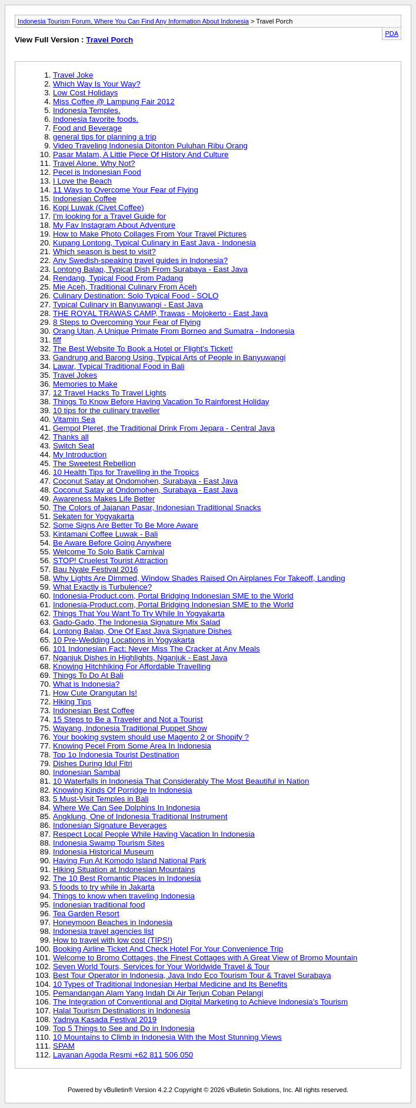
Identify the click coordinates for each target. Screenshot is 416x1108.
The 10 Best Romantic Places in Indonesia (127, 878)
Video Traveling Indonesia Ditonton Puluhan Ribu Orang (150, 145)
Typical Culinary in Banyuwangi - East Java (128, 304)
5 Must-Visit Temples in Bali (100, 798)
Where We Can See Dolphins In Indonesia (126, 807)
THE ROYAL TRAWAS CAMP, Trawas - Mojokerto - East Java (160, 313)
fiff (57, 339)
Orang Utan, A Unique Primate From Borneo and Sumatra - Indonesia (173, 331)
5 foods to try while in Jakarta (104, 887)
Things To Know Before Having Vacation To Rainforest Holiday (161, 401)
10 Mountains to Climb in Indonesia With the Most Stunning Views (167, 1037)
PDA (391, 33)
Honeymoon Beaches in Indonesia (112, 922)
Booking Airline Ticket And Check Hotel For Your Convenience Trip (168, 948)
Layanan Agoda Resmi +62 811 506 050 (123, 1054)
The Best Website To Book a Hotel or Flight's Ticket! (143, 348)
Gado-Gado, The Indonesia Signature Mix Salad (136, 622)
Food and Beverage (87, 128)
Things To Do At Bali (88, 675)
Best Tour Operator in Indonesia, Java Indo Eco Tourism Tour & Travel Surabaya (192, 975)
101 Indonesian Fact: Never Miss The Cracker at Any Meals (156, 648)
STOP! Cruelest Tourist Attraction (110, 560)
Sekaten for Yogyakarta (93, 516)
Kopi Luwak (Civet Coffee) (98, 207)
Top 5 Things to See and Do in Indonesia (124, 1028)
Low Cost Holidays (85, 92)
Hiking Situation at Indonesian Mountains (124, 869)
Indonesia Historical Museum (103, 851)
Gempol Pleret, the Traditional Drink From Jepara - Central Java (164, 428)
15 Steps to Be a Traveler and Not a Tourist (128, 719)
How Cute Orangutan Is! (95, 692)
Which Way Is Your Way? (97, 83)
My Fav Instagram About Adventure (114, 225)
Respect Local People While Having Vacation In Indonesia (154, 834)
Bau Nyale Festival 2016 (95, 569)
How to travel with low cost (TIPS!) (112, 940)
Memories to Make (85, 384)
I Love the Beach (82, 181)
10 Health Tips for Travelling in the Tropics (126, 472)
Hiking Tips (72, 701)
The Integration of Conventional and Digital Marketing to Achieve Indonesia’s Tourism (200, 1001)
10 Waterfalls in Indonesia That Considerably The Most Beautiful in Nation (181, 781)
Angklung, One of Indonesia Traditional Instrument (140, 816)
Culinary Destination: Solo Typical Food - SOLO (135, 295)
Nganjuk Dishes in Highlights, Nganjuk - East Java (140, 657)
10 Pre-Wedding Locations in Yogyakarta (124, 639)
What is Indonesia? (86, 684)
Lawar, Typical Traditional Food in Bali (119, 366)
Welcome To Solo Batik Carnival (108, 551)
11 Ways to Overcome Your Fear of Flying (125, 189)
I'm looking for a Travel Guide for (109, 216)
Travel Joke (73, 75)
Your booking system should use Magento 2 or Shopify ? (151, 737)
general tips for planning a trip (105, 136)
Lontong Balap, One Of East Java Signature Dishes (142, 631)
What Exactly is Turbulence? (102, 587)
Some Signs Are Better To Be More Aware (125, 525)
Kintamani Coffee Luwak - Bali (105, 534)
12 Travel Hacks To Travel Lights (109, 392)
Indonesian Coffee (85, 198)
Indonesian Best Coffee (93, 710)
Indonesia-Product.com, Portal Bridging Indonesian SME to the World (173, 595)
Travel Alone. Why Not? (94, 163)
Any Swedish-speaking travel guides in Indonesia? (140, 260)
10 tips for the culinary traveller (106, 410)
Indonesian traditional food (99, 904)
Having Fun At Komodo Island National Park (129, 860)
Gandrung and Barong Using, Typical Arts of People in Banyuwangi (169, 357)
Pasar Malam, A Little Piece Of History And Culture (141, 154)
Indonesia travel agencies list (103, 931)
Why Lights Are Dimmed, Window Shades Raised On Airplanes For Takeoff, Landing (199, 578)
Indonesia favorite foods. (95, 119)
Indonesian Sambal (86, 772)
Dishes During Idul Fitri (92, 763)
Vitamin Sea (74, 419)
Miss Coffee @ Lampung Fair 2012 (114, 101)
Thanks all (71, 436)
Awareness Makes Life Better (104, 498)
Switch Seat (73, 445)
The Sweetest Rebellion (94, 463)
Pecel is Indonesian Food (97, 172)
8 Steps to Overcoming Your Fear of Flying (127, 322)
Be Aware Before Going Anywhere (112, 542)
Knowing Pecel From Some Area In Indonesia (132, 745)
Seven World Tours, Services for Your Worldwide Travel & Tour (161, 966)
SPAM (64, 1046)
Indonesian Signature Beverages (110, 825)
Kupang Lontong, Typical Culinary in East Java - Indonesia (154, 242)
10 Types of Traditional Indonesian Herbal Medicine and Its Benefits (170, 984)
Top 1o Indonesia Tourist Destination (116, 754)
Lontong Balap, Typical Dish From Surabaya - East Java (150, 269)
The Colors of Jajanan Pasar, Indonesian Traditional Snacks (157, 507)
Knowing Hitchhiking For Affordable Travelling (132, 666)
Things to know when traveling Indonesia (124, 895)
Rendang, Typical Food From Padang (118, 278)
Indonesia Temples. (87, 110)
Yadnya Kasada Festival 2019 (105, 1019)
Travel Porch (109, 39)
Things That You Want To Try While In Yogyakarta (139, 613)
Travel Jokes (75, 375)
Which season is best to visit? (104, 251)
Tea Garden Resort (86, 913)
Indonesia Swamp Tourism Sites (108, 843)
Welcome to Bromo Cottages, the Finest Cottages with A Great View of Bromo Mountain (205, 957)
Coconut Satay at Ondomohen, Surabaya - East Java (145, 481)
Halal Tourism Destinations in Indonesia (121, 1010)
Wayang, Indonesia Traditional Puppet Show (130, 728)
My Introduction (80, 454)
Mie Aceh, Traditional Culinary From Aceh (125, 286)
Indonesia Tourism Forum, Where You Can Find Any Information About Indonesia (133, 21)
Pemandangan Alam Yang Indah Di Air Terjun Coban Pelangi (158, 993)
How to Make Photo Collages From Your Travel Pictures (150, 233)
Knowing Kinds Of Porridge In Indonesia (122, 790)
